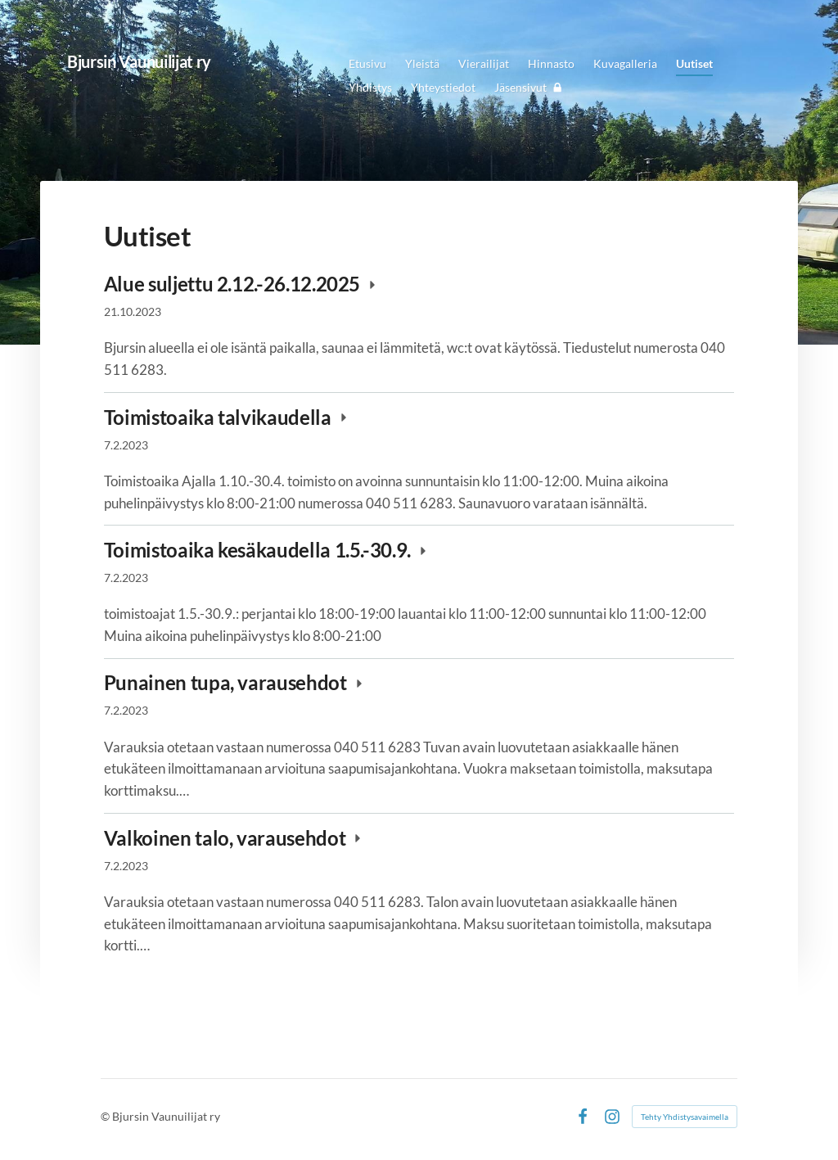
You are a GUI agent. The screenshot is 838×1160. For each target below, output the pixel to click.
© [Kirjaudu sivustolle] (106, 1116)
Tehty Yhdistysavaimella (684, 1117)
